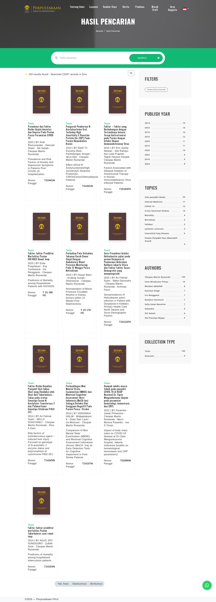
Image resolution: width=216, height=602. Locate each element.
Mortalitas (150, 220)
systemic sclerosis (154, 229)
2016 (147, 137)
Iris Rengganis (152, 295)
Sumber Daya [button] (110, 7)
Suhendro (149, 309)
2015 (147, 132)
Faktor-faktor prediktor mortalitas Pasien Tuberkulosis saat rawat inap (41, 532)
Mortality (149, 215)
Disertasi (149, 356)
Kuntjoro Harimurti (154, 300)
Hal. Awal (63, 583)
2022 (147, 155)
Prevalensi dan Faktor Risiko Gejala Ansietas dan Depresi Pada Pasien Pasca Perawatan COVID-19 (41, 132)
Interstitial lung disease (157, 233)
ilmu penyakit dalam (155, 197)
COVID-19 (150, 206)
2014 (147, 123)
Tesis (147, 351)
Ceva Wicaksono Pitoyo (156, 282)
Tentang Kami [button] (77, 7)
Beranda (99, 31)
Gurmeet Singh (152, 291)
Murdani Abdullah (154, 286)
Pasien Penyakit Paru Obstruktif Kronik (161, 239)
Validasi (149, 224)
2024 (147, 128)
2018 (147, 159)
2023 (147, 164)
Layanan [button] (93, 7)
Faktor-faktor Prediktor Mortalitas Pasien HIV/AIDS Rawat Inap (41, 256)
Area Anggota (172, 8)
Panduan (139, 7)
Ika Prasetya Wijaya (155, 318)
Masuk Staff (155, 8)
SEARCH (142, 59)
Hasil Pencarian (113, 31)
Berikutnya (96, 583)
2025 (147, 150)
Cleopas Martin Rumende (157, 277)
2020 (147, 141)
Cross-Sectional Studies (157, 211)
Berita (126, 7)
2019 (147, 146)
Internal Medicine (153, 202)
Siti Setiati (150, 313)
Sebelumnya (79, 583)
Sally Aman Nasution (155, 304)
